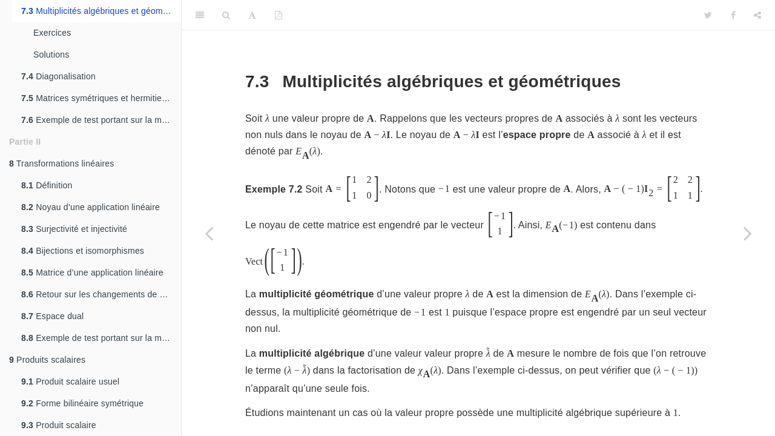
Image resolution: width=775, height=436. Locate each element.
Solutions (51, 54)
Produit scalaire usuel (70, 381)
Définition (47, 185)
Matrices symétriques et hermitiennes (100, 98)
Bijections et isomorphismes (82, 251)
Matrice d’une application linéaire (92, 272)
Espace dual (52, 316)
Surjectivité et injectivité (74, 229)
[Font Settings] (252, 15)
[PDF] (278, 15)
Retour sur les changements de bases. (101, 294)
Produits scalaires (47, 360)
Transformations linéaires (61, 163)
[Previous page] (209, 233)
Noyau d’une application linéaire (90, 207)
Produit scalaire (58, 425)
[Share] (757, 15)
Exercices (52, 33)
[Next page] (748, 233)
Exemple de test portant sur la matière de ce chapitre (101, 120)
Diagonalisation (58, 76)
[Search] (226, 15)
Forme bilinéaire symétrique (82, 403)
